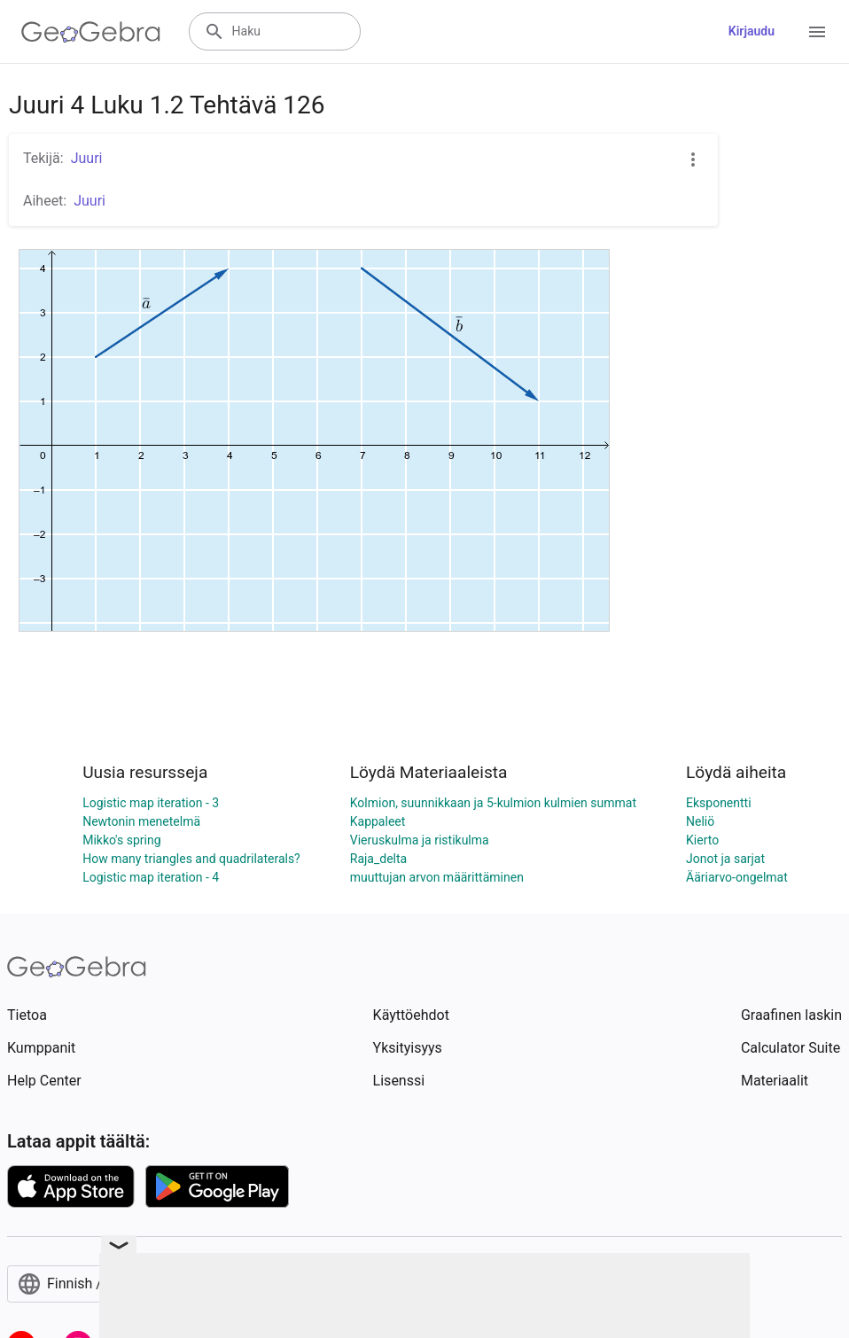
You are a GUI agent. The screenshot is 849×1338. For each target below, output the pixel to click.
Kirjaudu (751, 31)
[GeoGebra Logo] (90, 32)
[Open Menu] (817, 32)
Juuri (87, 158)
